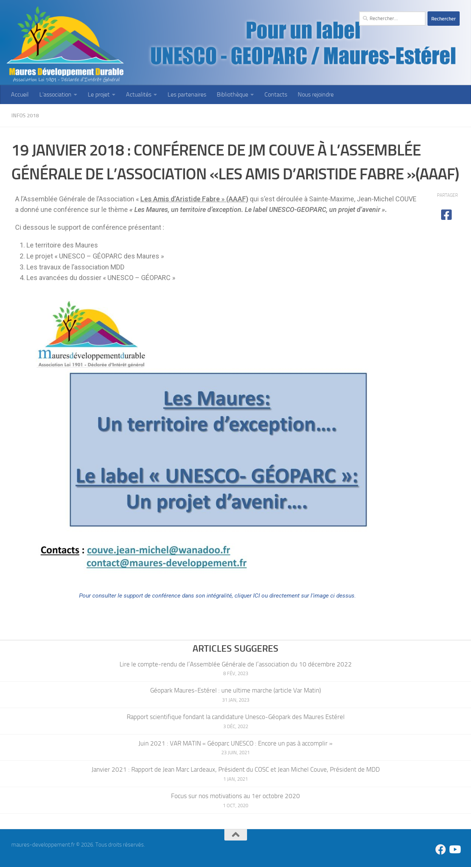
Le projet (99, 94)
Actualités (138, 94)
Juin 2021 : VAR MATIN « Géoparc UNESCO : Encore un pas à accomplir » (235, 743)
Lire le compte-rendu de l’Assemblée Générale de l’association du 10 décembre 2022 (236, 664)
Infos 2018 (27, 115)
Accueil (20, 94)
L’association (55, 94)
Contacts (275, 94)
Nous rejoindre (316, 94)
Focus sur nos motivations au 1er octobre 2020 (235, 795)
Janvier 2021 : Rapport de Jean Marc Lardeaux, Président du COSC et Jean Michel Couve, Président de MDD (236, 769)
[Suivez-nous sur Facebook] (440, 849)
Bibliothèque (232, 94)
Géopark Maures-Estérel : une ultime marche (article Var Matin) (235, 690)
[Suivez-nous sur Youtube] (454, 849)
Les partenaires (187, 94)
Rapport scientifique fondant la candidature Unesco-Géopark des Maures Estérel (236, 716)
